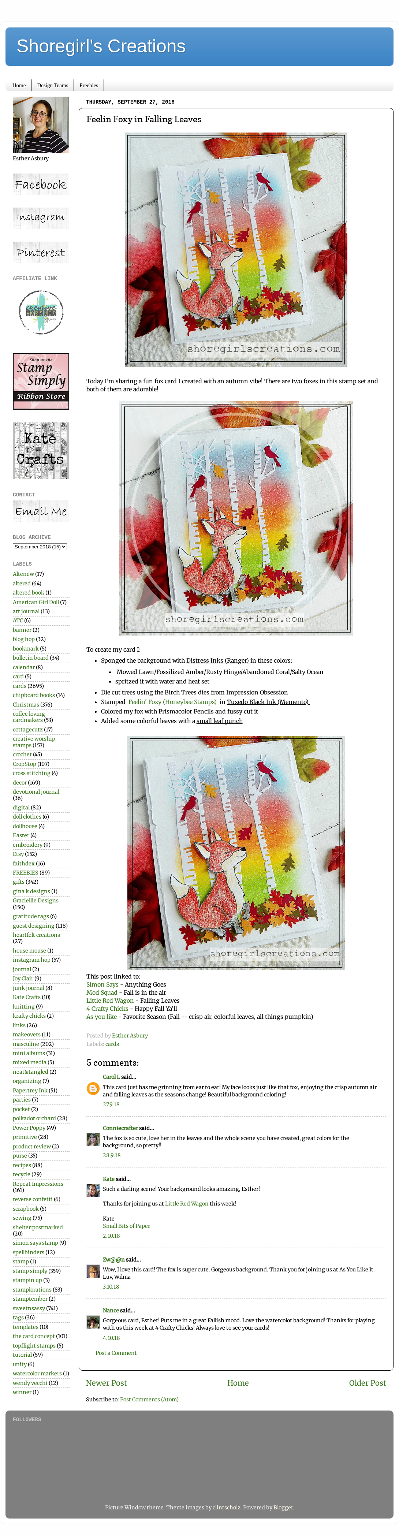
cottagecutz (28, 729)
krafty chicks (29, 1016)
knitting (24, 1006)
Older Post (367, 1383)
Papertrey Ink (30, 1090)
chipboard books (34, 695)
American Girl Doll (36, 602)
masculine (26, 1044)
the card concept (34, 1336)
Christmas (26, 704)
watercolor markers (37, 1373)
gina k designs (31, 891)
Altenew (23, 574)
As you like (102, 1016)
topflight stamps (34, 1345)
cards (112, 1044)
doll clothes (27, 816)
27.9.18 (111, 1104)
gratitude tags (31, 916)
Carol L (111, 1077)
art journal (26, 611)
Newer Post (106, 1383)
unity (20, 1364)
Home (19, 85)
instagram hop (32, 960)
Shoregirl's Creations (101, 46)
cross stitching (32, 773)
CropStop (24, 764)
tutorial (22, 1355)
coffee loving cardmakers (29, 717)
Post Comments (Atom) (149, 1399)
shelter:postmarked (38, 1227)
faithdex (24, 863)
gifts (19, 882)
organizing (27, 1081)
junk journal (28, 988)
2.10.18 (111, 1236)
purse (20, 1155)
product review (32, 1146)
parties (22, 1099)
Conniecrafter (120, 1128)
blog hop (24, 639)
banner (22, 630)
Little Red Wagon (110, 1000)
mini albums (29, 1053)
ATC (18, 620)
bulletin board (31, 658)
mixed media (29, 1062)
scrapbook (26, 1209)
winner (22, 1392)
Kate (109, 1179)
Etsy (18, 854)
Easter (21, 835)
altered (22, 583)
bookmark (26, 648)
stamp (21, 1261)
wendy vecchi (30, 1383)
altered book (28, 592)
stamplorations (32, 1289)
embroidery (27, 845)
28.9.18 (112, 1155)
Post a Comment (116, 1353)
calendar (24, 667)
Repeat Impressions (38, 1184)
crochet (22, 754)
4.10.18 (111, 1338)
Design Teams (52, 85)
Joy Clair (23, 978)
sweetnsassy (29, 1308)
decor (20, 782)
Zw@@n (114, 1259)
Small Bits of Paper (126, 1226)
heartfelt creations (36, 935)
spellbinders (28, 1252)
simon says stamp (35, 1243)
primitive (25, 1137)
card (18, 676)
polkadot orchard (34, 1118)
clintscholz (226, 1507)
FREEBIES (25, 872)
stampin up (27, 1280)
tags (18, 1317)
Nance (111, 1310)
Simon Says (102, 984)
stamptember (30, 1299)
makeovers (27, 1034)
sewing (22, 1218)
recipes (22, 1165)
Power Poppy (29, 1128)
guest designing (34, 926)
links (19, 1025)
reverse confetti (33, 1199)
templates (25, 1327)
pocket (21, 1109)
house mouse (29, 950)
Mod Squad (102, 992)
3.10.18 (111, 1286)
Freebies (88, 85)
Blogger (283, 1507)
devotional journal (36, 792)
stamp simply (30, 1271)
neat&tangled (30, 1072)
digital (21, 807)
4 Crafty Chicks (107, 1008)
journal (22, 969)
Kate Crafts (27, 997)
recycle (21, 1174)
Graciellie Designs (36, 900)
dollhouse (25, 826)
